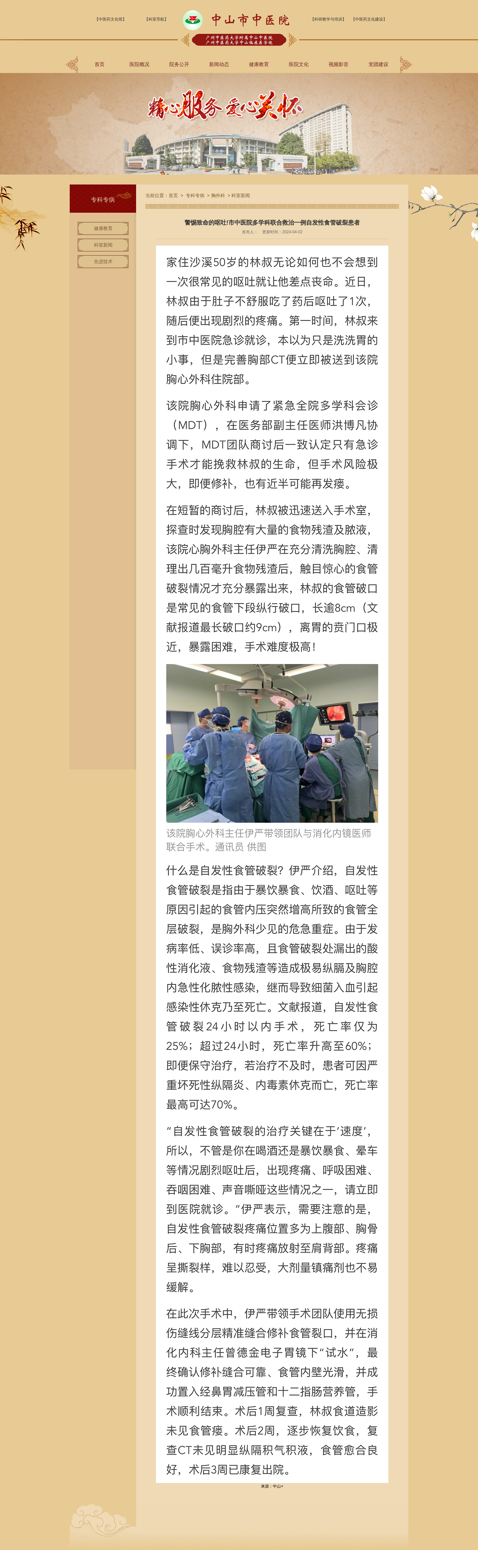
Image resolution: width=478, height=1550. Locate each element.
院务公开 (179, 64)
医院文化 (299, 64)
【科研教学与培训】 (328, 19)
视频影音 (339, 64)
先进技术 (103, 261)
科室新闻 (103, 245)
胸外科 (218, 195)
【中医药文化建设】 (369, 19)
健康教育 (259, 64)
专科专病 (195, 195)
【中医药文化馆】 (110, 19)
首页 (100, 64)
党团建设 (378, 64)
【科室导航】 (156, 19)
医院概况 (139, 64)
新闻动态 (219, 64)
